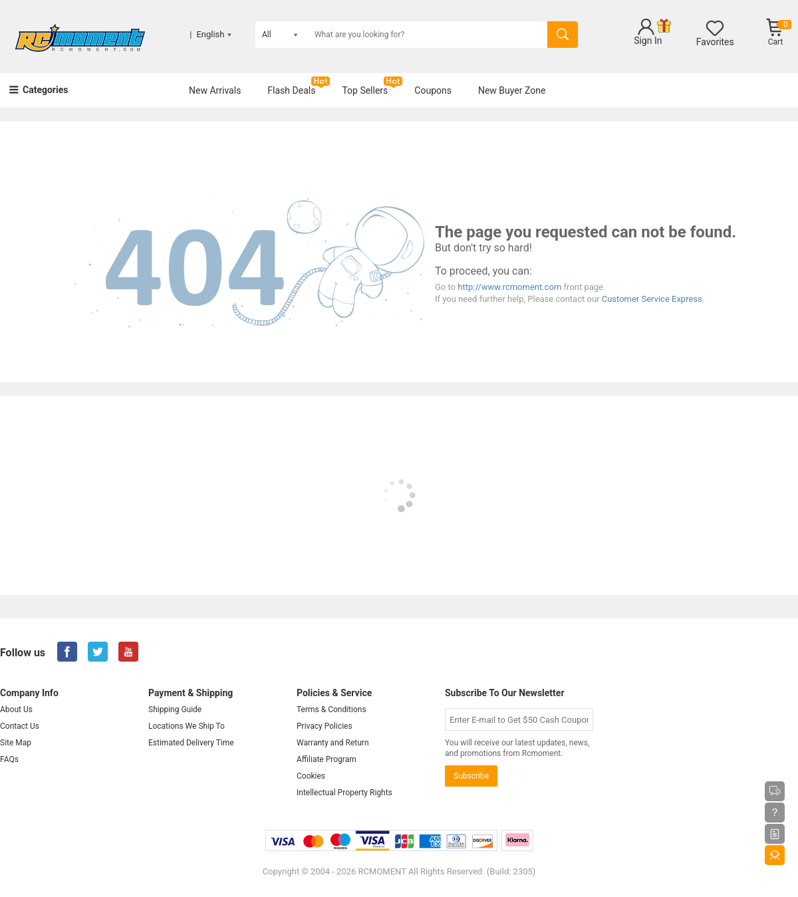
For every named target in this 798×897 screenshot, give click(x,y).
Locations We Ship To (186, 726)
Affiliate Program (326, 759)
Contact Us (19, 726)
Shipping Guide (174, 709)
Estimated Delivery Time (191, 742)
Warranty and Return (333, 742)
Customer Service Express (652, 299)
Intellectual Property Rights (344, 792)
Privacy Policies (324, 726)
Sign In (648, 40)
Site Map (15, 742)
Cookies (311, 776)
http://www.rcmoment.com (509, 287)
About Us (16, 709)
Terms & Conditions (331, 709)
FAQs (9, 759)
